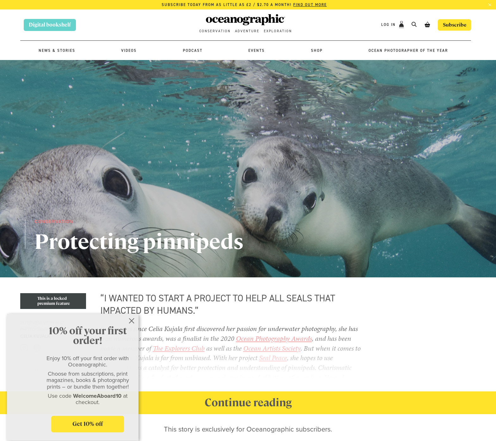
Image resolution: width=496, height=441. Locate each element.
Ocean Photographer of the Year (408, 50)
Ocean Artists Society (272, 348)
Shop (317, 50)
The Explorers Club (179, 348)
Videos (129, 50)
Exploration (278, 31)
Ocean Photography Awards (274, 338)
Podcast (192, 50)
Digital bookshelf (50, 24)
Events (256, 50)
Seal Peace (273, 358)
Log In (388, 24)
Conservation (215, 31)
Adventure (247, 31)
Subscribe (454, 24)
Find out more (310, 4)
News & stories (57, 50)
